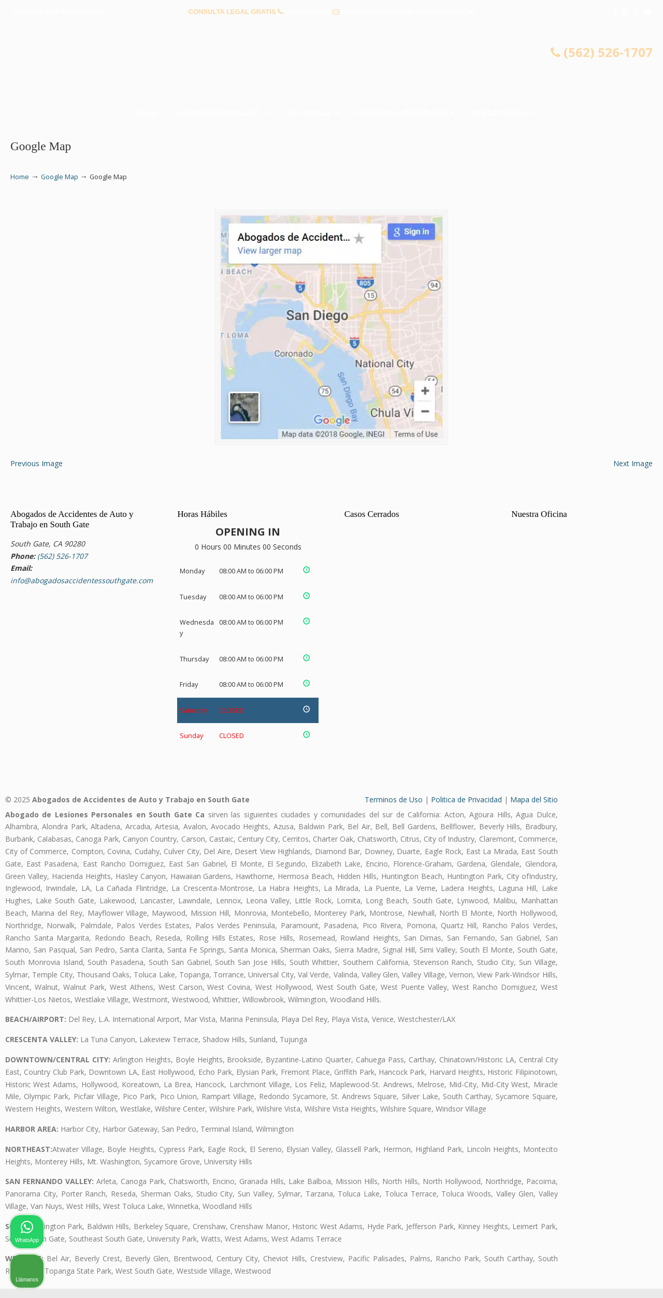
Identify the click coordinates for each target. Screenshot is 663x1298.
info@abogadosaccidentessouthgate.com (408, 12)
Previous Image (36, 473)
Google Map (59, 176)
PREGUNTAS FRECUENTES (57, 12)
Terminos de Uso (394, 809)
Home (19, 176)
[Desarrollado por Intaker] (574, 1276)
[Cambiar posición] (607, 967)
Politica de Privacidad (466, 809)
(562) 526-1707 (308, 12)
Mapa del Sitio (534, 809)
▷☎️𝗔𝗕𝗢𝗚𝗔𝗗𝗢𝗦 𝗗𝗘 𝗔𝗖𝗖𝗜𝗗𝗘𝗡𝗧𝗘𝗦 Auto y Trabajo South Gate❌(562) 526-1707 (331, 64)
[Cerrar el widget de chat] (629, 967)
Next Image (633, 473)
